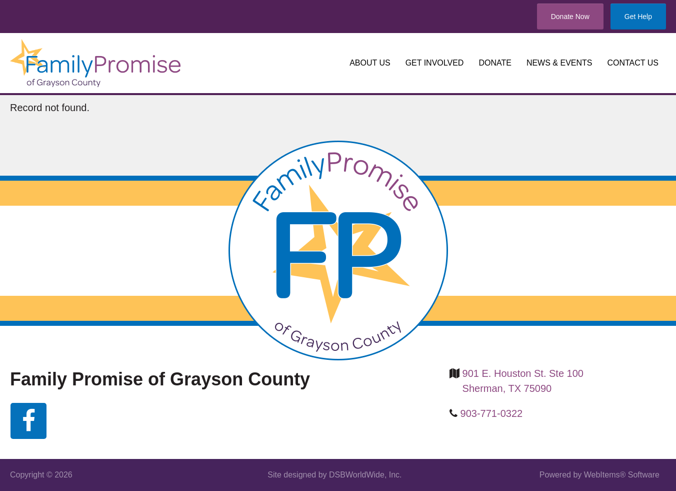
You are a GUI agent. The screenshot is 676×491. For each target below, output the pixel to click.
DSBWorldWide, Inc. (365, 474)
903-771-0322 (491, 413)
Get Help (638, 17)
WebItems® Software (622, 474)
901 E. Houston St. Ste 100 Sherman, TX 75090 (523, 381)
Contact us (632, 63)
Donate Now (570, 17)
